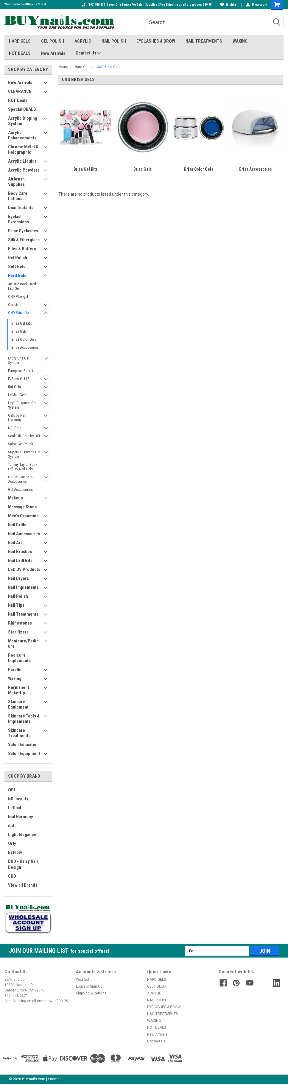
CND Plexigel (18, 296)
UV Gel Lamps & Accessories (20, 479)
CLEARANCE (19, 91)
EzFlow (15, 852)
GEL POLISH (52, 41)
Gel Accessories (20, 489)
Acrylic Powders (24, 170)
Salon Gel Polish (20, 444)
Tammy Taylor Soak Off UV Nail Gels (22, 466)
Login (80, 986)
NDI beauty (18, 798)
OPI (11, 790)
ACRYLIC (82, 41)
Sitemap (54, 1079)
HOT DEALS (20, 53)
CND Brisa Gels (19, 312)
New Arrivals (53, 53)
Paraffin (15, 669)
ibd (11, 825)
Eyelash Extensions (18, 219)
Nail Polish (18, 596)
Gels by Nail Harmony (17, 417)
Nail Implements (23, 587)
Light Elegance (22, 834)
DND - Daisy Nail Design (23, 864)
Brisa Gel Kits (21, 323)
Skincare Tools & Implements (24, 718)
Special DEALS (22, 109)
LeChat (14, 807)
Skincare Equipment (18, 704)
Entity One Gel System (18, 360)
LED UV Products (24, 569)
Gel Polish (17, 257)
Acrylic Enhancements (22, 135)
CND (12, 876)
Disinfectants (20, 207)
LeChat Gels (17, 395)
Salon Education (23, 744)
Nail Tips (16, 605)
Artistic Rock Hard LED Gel (22, 286)
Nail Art (15, 542)
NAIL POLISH (114, 41)
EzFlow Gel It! (18, 378)
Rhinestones (20, 623)
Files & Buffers (22, 248)
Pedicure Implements (19, 658)
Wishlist (228, 5)
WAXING (240, 41)
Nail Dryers (18, 578)
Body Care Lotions (17, 196)
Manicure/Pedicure (23, 643)
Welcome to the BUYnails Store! (25, 4)
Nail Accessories (24, 533)
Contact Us (88, 53)
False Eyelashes (23, 230)
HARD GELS (20, 41)
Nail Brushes (20, 551)
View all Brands (22, 885)
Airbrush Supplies (16, 181)
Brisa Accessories (25, 347)
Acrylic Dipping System (22, 121)
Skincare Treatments (19, 733)
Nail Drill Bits (20, 560)
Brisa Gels (19, 331)
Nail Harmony (20, 816)
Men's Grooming (23, 516)
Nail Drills (17, 524)
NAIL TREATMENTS (204, 41)
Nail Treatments (23, 614)
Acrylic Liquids (22, 161)
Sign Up (96, 986)
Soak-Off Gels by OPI (24, 436)
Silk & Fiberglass (24, 239)
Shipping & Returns (91, 993)
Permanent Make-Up (18, 690)
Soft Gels (16, 266)
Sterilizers (18, 632)
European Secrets (21, 370)
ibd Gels (14, 387)
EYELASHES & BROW (155, 41)
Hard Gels (17, 275)
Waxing (14, 678)
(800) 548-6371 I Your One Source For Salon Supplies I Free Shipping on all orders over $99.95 (146, 5)
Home (63, 67)
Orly (12, 843)
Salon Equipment (24, 753)
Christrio (14, 304)
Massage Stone (22, 507)
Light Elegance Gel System (22, 405)
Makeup (15, 498)
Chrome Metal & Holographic (23, 149)
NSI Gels (14, 428)
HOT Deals (17, 100)
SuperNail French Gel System (24, 454)
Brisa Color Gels (23, 339)
